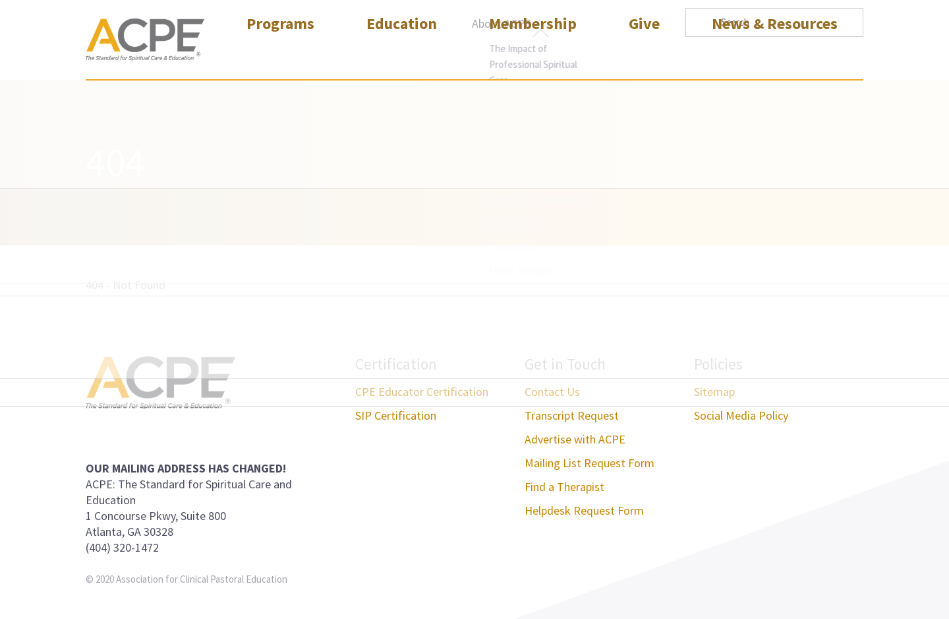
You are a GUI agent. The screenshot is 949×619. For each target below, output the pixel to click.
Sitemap (714, 391)
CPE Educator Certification (421, 391)
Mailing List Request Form (589, 463)
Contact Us (552, 391)
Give (644, 55)
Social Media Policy (741, 415)
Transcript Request (572, 415)
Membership (533, 55)
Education (401, 55)
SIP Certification (395, 415)
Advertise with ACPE (575, 439)
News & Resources (775, 55)
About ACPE (501, 23)
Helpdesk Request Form (584, 510)
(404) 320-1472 (122, 547)
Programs (280, 55)
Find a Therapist (564, 486)
